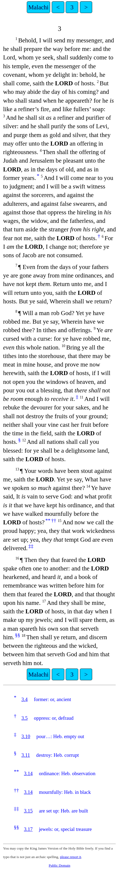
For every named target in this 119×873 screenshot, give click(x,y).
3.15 (28, 811)
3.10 (25, 736)
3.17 (28, 829)
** (47, 520)
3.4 (24, 699)
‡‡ (31, 546)
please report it (70, 857)
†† (53, 520)
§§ (17, 635)
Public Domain (59, 865)
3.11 (25, 755)
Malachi (38, 7)
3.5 (24, 718)
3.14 (28, 773)
